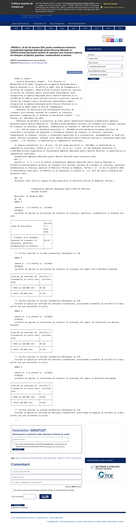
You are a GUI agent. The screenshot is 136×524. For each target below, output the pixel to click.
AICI (88, 9)
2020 (85, 28)
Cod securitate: (17, 497)
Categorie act (39, 24)
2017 (120, 28)
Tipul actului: (93, 63)
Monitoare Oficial (20, 24)
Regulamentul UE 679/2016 (55, 446)
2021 (74, 28)
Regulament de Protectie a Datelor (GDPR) (80, 3)
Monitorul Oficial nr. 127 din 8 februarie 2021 (32, 63)
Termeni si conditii (93, 521)
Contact (120, 521)
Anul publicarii (57, 24)
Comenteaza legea (74, 72)
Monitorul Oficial (21, 458)
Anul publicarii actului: (97, 71)
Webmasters (112, 521)
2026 (16, 28)
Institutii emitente (76, 24)
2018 (108, 28)
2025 (27, 28)
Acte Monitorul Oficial (34, 458)
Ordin (45, 458)
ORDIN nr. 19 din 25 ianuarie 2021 (69, 458)
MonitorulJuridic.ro (70, 521)
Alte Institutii (52, 458)
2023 (51, 28)
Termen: (91, 55)
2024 (39, 28)
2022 (62, 28)
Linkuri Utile (82, 521)
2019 (97, 28)
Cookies (104, 521)
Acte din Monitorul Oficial (23, 518)
